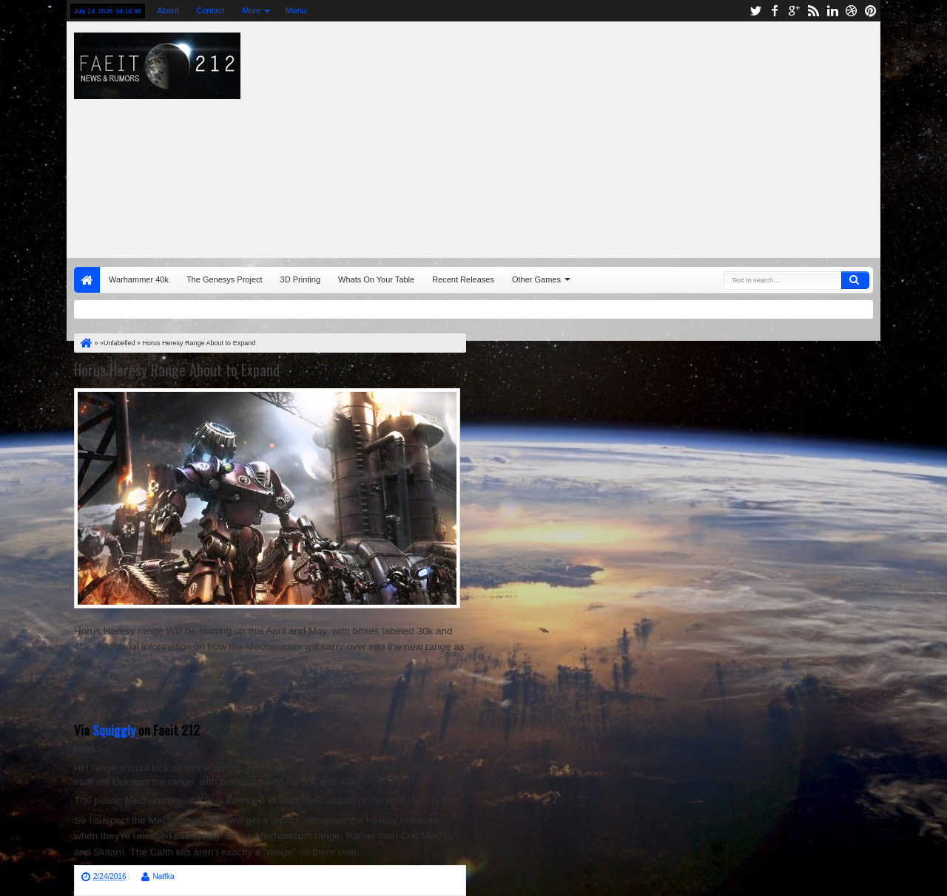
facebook (774, 10)
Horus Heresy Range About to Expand (177, 370)
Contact (210, 10)
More (251, 10)
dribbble (851, 10)
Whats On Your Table (376, 279)
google (793, 10)
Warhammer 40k (139, 279)
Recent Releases (463, 279)
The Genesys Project (224, 279)
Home (87, 280)
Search (855, 280)
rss (813, 10)
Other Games (536, 279)
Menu (296, 10)
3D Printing (300, 279)
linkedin (832, 10)
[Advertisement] (640, 136)
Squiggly (113, 729)
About (168, 10)
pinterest (870, 10)
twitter (755, 10)
